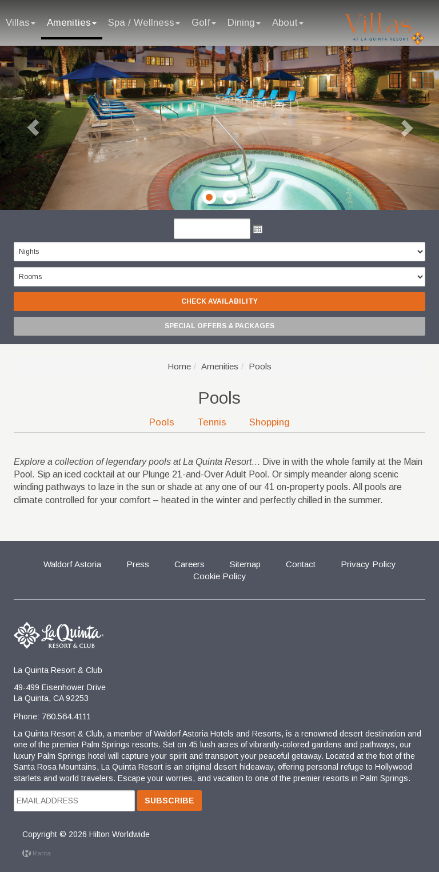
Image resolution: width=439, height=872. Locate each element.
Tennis (211, 422)
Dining (244, 22)
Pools (161, 422)
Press (137, 564)
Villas (20, 22)
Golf (203, 22)
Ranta (36, 853)
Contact (301, 564)
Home (179, 366)
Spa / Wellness (144, 22)
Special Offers (219, 326)
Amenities (72, 22)
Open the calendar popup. (258, 228)
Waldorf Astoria (72, 564)
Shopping (269, 422)
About (288, 22)
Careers (189, 564)
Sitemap (245, 564)
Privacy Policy (368, 564)
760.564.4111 (66, 716)
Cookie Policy (219, 576)
